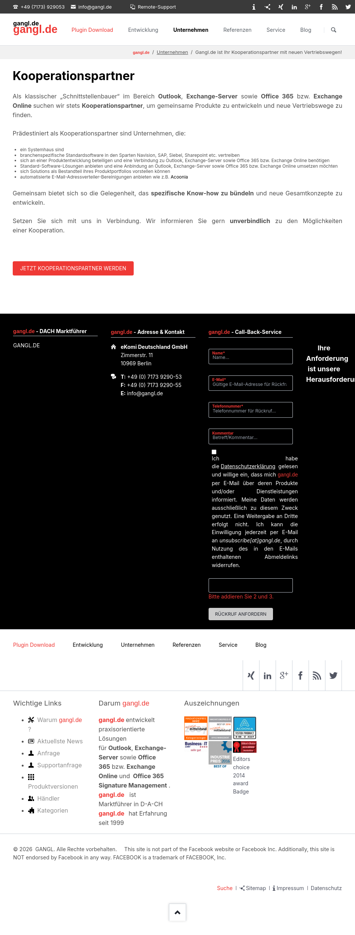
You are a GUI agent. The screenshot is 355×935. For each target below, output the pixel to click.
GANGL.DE (26, 345)
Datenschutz (326, 888)
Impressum (290, 888)
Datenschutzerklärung (248, 466)
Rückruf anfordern (240, 614)
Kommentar (223, 433)
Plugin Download (92, 30)
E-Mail (221, 379)
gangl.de (35, 29)
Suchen (333, 29)
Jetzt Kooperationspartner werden (73, 268)
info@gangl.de (145, 393)
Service (276, 30)
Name (221, 352)
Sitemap (256, 888)
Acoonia (179, 177)
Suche (225, 888)
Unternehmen (191, 30)
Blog (306, 30)
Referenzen (237, 30)
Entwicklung (143, 30)
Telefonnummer (227, 405)
